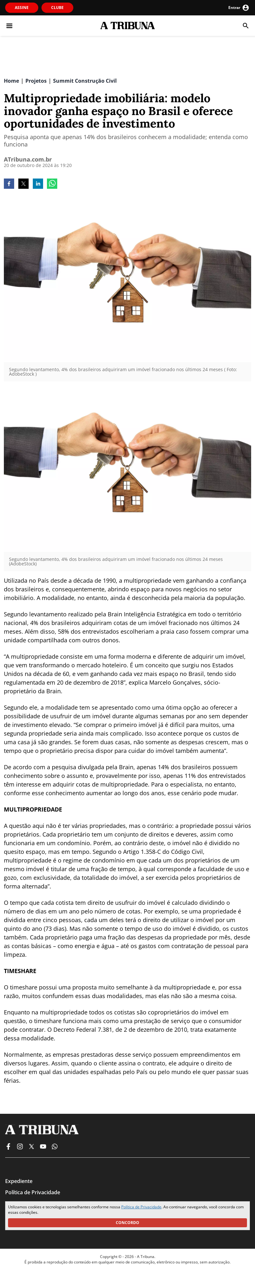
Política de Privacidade (141, 1207)
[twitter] (23, 184)
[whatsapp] (52, 184)
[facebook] (9, 184)
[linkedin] (38, 184)
